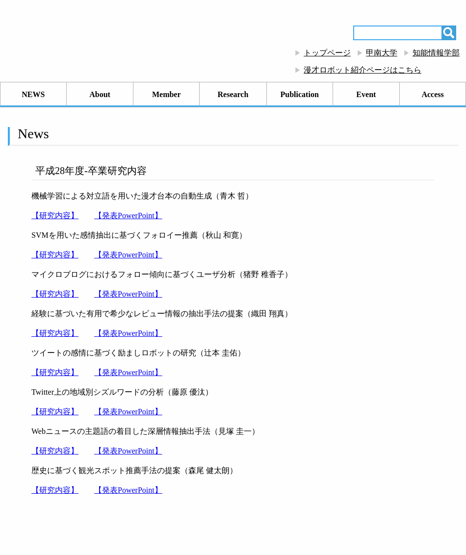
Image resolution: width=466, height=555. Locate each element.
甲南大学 (381, 53)
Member (166, 94)
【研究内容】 (54, 215)
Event (366, 94)
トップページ (327, 53)
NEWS (33, 94)
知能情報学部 (436, 53)
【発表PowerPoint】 (128, 215)
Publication (300, 94)
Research (233, 94)
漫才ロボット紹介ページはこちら (362, 70)
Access (432, 94)
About (99, 94)
